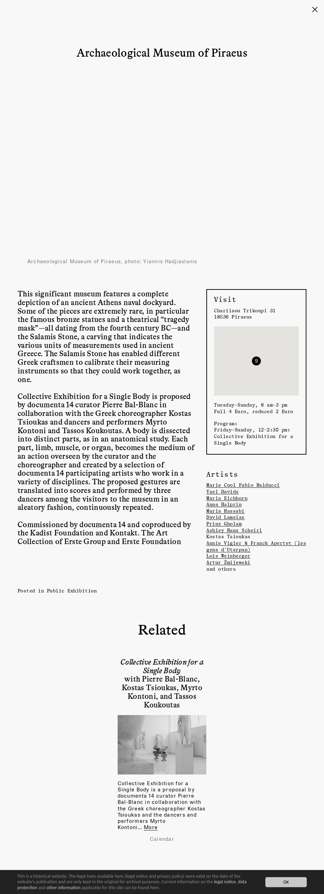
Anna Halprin (224, 504)
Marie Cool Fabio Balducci (243, 485)
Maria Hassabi (225, 511)
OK (286, 882)
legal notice (225, 882)
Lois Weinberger (228, 556)
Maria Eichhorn (226, 498)
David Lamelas (225, 517)
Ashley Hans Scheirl (234, 530)
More (151, 827)
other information (64, 888)
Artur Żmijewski (228, 562)
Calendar (162, 839)
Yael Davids (222, 491)
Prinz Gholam (224, 523)
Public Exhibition (72, 590)
